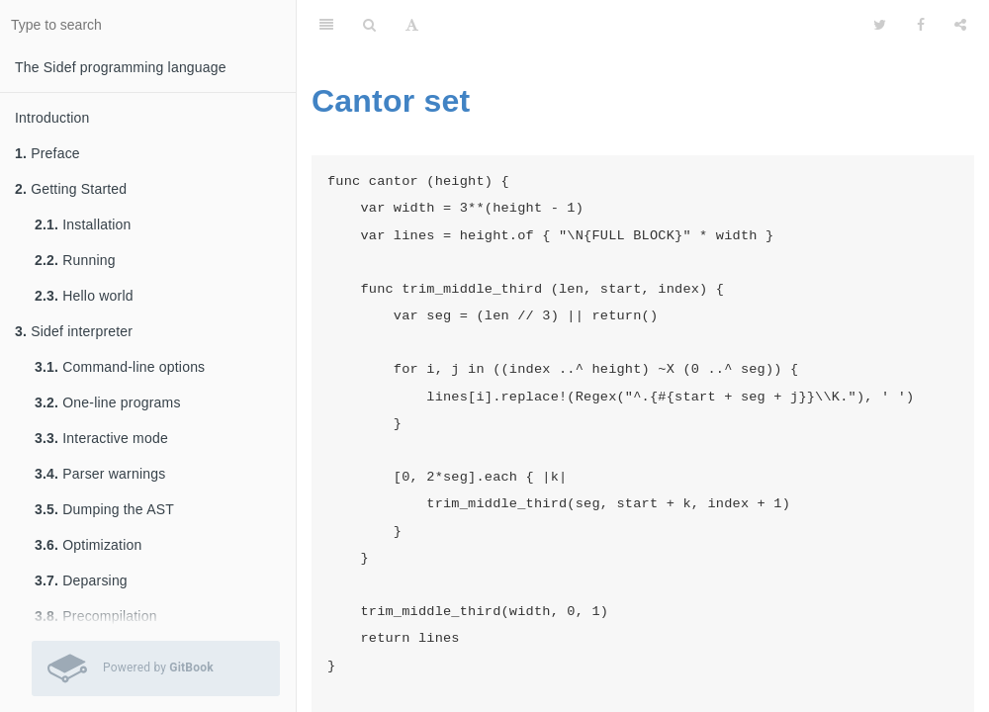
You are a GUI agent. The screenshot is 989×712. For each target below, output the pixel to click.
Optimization (88, 545)
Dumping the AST (104, 509)
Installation (83, 224)
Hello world (84, 296)
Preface (47, 153)
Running (75, 260)
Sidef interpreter (74, 331)
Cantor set (391, 101)
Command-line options (120, 367)
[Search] (369, 24)
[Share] (960, 24)
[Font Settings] (412, 24)
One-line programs (108, 402)
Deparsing (81, 580)
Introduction (52, 118)
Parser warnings (100, 474)
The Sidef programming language (120, 67)
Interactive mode (101, 438)
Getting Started (71, 189)
